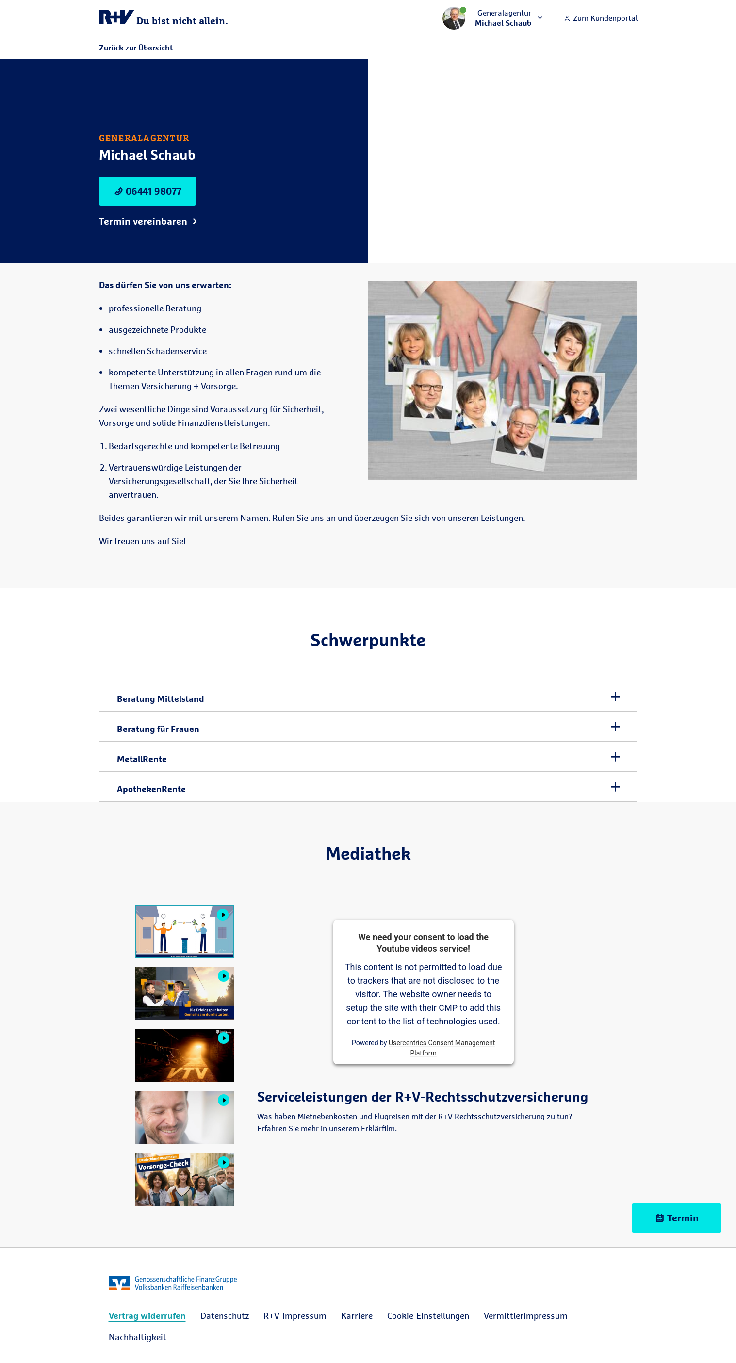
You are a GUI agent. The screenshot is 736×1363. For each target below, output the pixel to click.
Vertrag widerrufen (147, 1315)
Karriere (357, 1315)
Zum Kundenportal (600, 18)
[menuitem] (147, 1315)
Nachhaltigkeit (137, 1336)
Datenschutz (224, 1315)
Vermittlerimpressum (526, 1315)
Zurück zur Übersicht (136, 47)
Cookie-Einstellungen (428, 1315)
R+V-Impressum (295, 1315)
